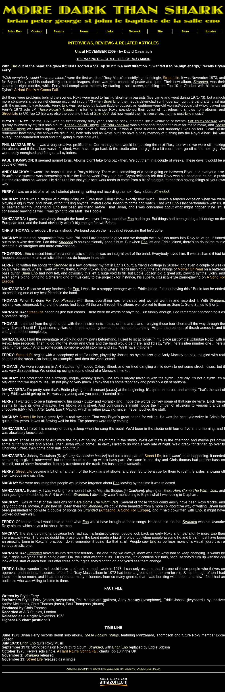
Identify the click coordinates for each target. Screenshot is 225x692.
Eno (13, 66)
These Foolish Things (55, 109)
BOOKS (97, 669)
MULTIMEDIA (153, 669)
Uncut (80, 51)
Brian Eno (112, 101)
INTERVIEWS (128, 669)
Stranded (200, 82)
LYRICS (141, 669)
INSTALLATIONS (110, 669)
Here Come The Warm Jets (195, 491)
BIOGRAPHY (84, 669)
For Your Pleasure (202, 121)
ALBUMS (71, 669)
